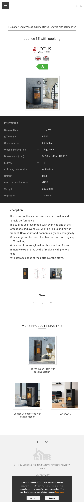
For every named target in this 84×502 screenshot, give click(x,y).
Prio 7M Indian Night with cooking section (42, 370)
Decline (52, 498)
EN (77, 6)
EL (80, 6)
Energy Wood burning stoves (34, 26)
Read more (59, 492)
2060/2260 (65, 413)
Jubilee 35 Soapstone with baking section (27, 415)
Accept (33, 498)
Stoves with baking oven (63, 26)
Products (12, 26)
